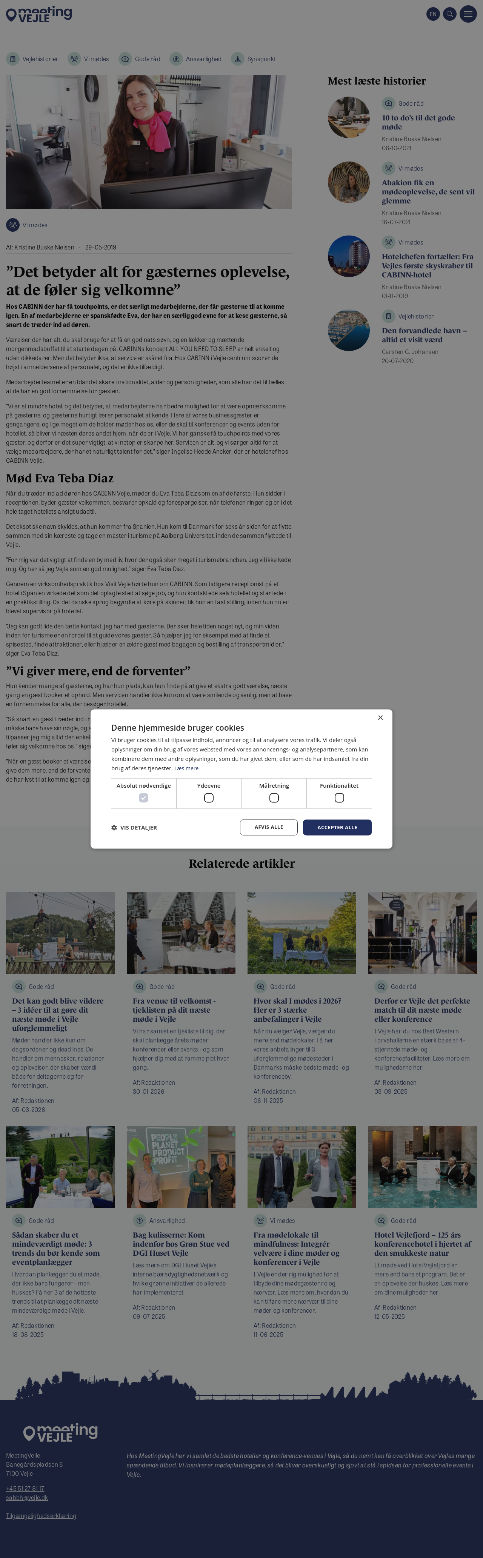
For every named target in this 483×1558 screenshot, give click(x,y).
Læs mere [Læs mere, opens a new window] (187, 767)
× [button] (380, 717)
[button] (134, 827)
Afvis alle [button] (266, 827)
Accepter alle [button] (336, 827)
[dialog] (241, 779)
